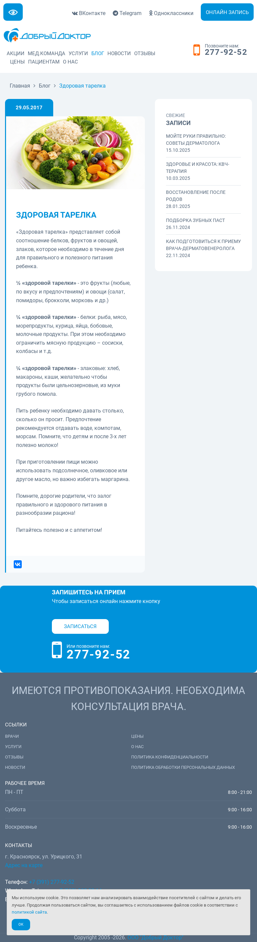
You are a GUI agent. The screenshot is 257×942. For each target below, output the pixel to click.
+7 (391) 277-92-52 (51, 882)
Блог (97, 53)
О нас (70, 62)
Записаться (80, 626)
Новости (119, 53)
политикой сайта (29, 912)
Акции (15, 53)
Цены (17, 62)
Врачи (12, 736)
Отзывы (144, 53)
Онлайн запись (227, 12)
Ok (20, 924)
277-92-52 (226, 52)
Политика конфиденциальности (169, 756)
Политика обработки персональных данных (183, 767)
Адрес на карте (23, 865)
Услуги (78, 53)
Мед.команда (46, 53)
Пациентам (44, 62)
